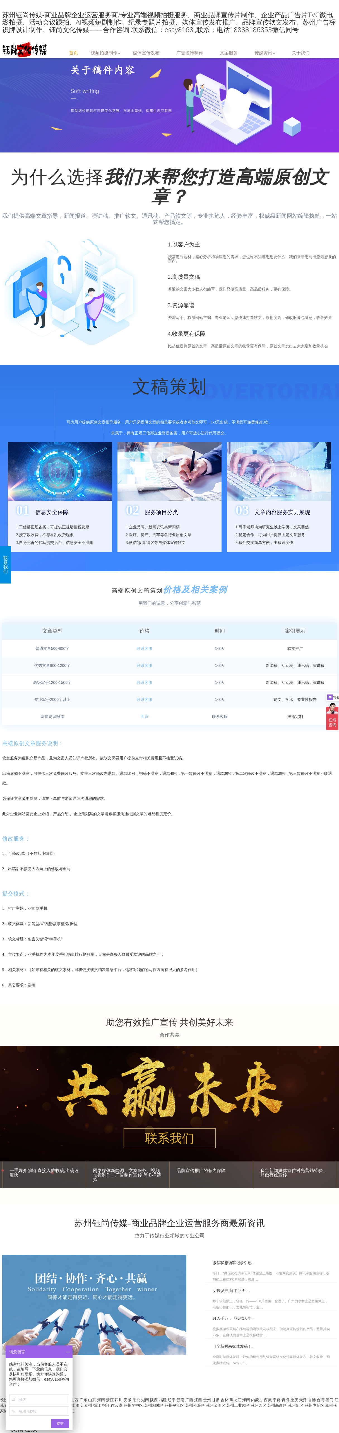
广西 (189, 1399)
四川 (119, 1399)
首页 (73, 52)
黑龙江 (236, 1399)
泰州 (88, 1405)
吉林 (225, 1399)
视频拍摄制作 (105, 52)
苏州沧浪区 (195, 1405)
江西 (198, 1399)
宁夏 (277, 1399)
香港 (312, 1399)
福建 (163, 1399)
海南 (246, 1399)
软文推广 (295, 648)
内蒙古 (257, 1399)
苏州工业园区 (238, 1405)
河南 (101, 1399)
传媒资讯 (264, 52)
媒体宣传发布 (146, 52)
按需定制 (295, 716)
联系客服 (144, 648)
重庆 (294, 1399)
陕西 (154, 1399)
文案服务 (229, 52)
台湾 (321, 1399)
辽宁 (172, 1399)
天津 (303, 1399)
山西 (75, 1399)
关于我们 (301, 52)
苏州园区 (259, 1405)
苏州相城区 (154, 1405)
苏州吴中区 (134, 1405)
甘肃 (216, 1399)
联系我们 (169, 1138)
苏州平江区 (175, 1405)
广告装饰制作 (189, 52)
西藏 (268, 1399)
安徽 (128, 1399)
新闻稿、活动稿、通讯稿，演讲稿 (295, 665)
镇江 (97, 1405)
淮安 (80, 1405)
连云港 (117, 1405)
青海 (286, 1399)
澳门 (330, 1399)
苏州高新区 (277, 1405)
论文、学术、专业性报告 (295, 699)
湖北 (137, 1399)
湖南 (145, 1399)
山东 (92, 1399)
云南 (181, 1399)
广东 (84, 1399)
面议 (144, 716)
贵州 (207, 1399)
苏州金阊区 (216, 1405)
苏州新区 (296, 1405)
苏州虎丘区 (315, 1405)
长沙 (4, 1399)
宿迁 (106, 1405)
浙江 (110, 1399)
